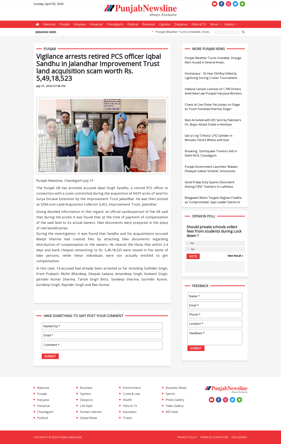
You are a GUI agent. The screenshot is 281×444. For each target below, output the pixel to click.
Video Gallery (175, 406)
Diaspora (181, 24)
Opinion (164, 24)
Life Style (86, 406)
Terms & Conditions (214, 437)
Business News (176, 388)
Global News (88, 418)
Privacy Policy (187, 437)
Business (148, 24)
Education (129, 412)
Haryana (79, 24)
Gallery (229, 24)
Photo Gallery (175, 400)
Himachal (96, 24)
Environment (132, 388)
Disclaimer (239, 437)
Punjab (64, 24)
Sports (170, 394)
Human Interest (91, 412)
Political (132, 24)
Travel (127, 418)
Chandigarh (115, 24)
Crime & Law (131, 394)
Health (127, 400)
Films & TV (199, 24)
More (214, 24)
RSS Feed (172, 412)
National (49, 24)
